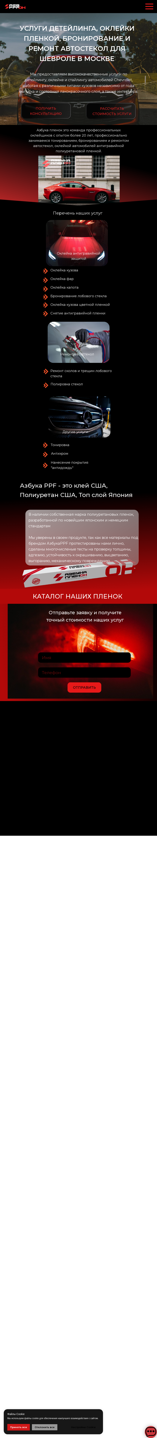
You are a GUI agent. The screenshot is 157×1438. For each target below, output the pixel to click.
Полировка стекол (67, 384)
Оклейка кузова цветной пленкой (80, 305)
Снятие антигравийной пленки (77, 313)
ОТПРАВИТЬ (84, 688)
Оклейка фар (62, 279)
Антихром (59, 454)
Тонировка (60, 445)
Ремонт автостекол (77, 354)
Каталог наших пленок (77, 596)
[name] (84, 657)
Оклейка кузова (64, 270)
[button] (111, 111)
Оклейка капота (64, 287)
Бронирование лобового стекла (78, 296)
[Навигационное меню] (149, 7)
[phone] (84, 672)
